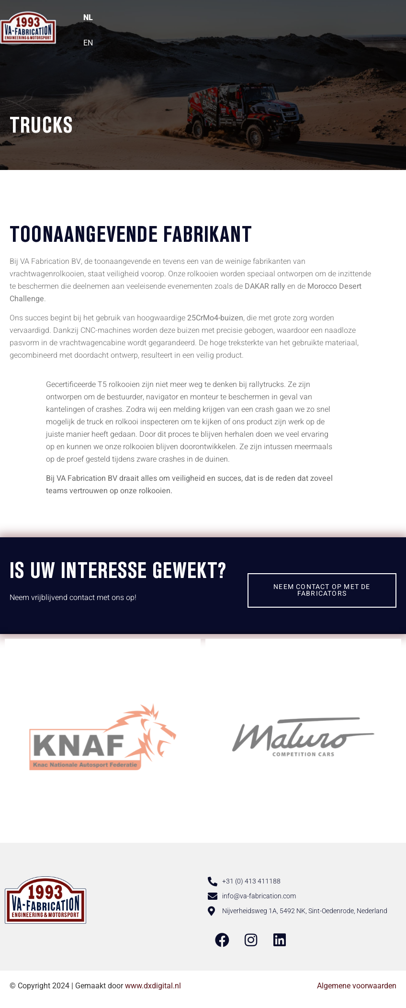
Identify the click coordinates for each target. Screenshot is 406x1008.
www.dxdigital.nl (153, 985)
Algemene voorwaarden (356, 985)
